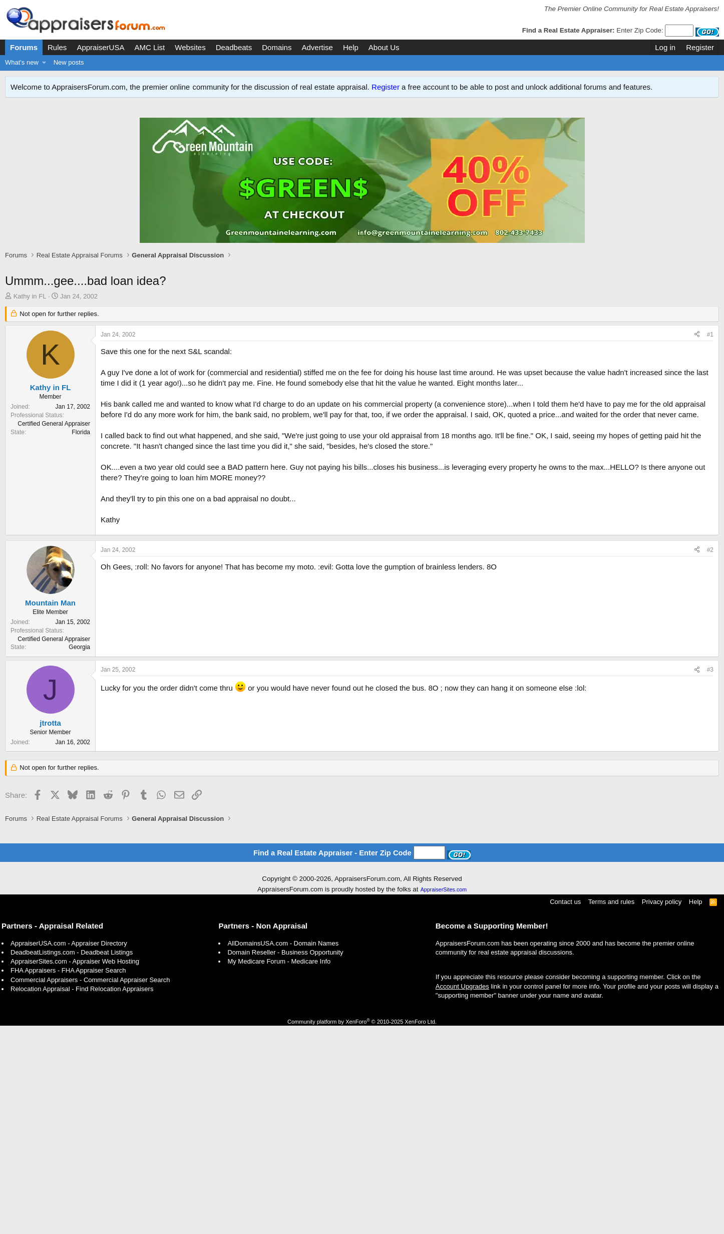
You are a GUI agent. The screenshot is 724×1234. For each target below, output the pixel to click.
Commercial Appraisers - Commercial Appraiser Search (90, 1188)
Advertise (317, 47)
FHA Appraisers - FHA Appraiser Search (68, 1178)
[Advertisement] (362, 271)
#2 (710, 705)
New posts (69, 62)
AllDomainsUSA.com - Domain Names (282, 1151)
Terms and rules (611, 1110)
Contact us (565, 1110)
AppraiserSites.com (444, 1098)
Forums (24, 47)
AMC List (149, 47)
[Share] (696, 345)
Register (386, 87)
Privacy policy (661, 1110)
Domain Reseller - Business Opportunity (285, 1160)
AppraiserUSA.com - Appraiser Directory (69, 1151)
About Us (384, 47)
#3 (710, 825)
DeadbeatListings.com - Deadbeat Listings (72, 1160)
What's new (22, 62)
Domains (276, 47)
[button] (44, 62)
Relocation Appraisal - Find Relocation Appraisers (82, 1197)
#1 (710, 345)
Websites (190, 47)
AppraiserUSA (100, 47)
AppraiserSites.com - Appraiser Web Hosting (75, 1169)
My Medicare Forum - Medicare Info (278, 1169)
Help (350, 47)
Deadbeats (234, 47)
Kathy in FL (30, 307)
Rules (57, 47)
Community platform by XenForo (362, 1230)
